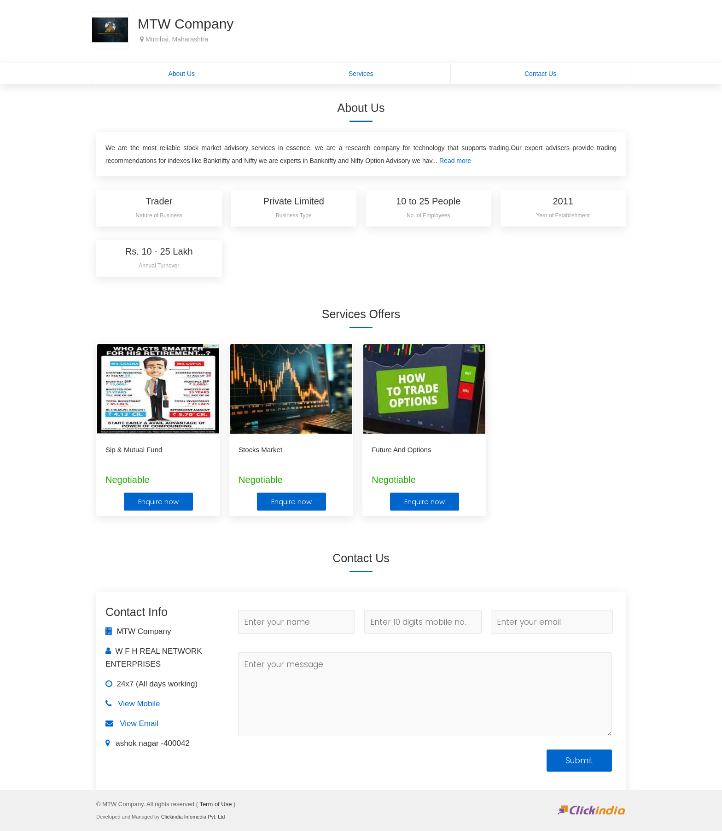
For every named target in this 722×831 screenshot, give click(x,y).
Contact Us (540, 73)
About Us (181, 73)
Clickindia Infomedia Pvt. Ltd (193, 816)
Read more (455, 160)
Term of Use (215, 804)
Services (361, 73)
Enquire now (158, 501)
